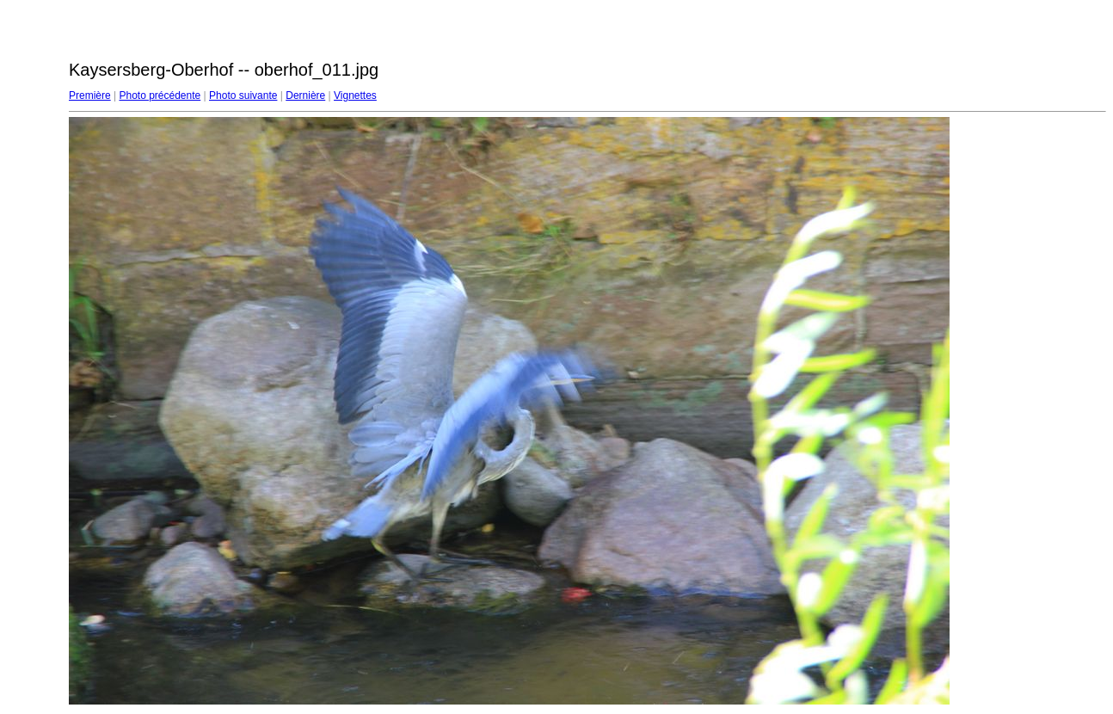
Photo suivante (243, 95)
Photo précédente (159, 95)
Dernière (305, 95)
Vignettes (355, 95)
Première (90, 95)
